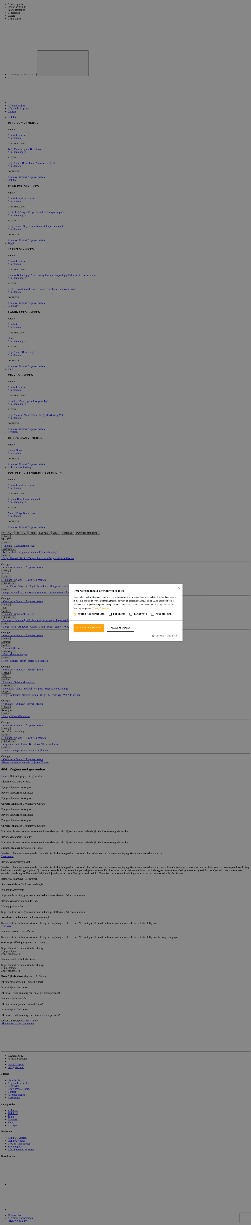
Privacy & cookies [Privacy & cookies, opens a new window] (100, 608)
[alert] (125, 612)
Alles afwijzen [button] (121, 628)
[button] (126, 635)
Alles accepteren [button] (89, 627)
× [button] (179, 588)
